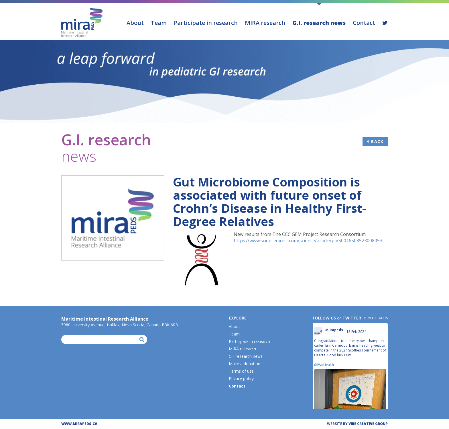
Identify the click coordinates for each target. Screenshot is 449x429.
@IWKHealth (324, 364)
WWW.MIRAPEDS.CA (79, 423)
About (135, 23)
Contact (364, 23)
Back (377, 141)
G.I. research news (319, 23)
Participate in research (206, 23)
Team (159, 23)
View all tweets (376, 318)
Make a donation (244, 363)
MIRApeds (334, 330)
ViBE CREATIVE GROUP (368, 423)
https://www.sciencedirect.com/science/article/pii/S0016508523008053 (308, 240)
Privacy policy (241, 378)
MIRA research (265, 23)
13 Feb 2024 (356, 331)
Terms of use (241, 371)
